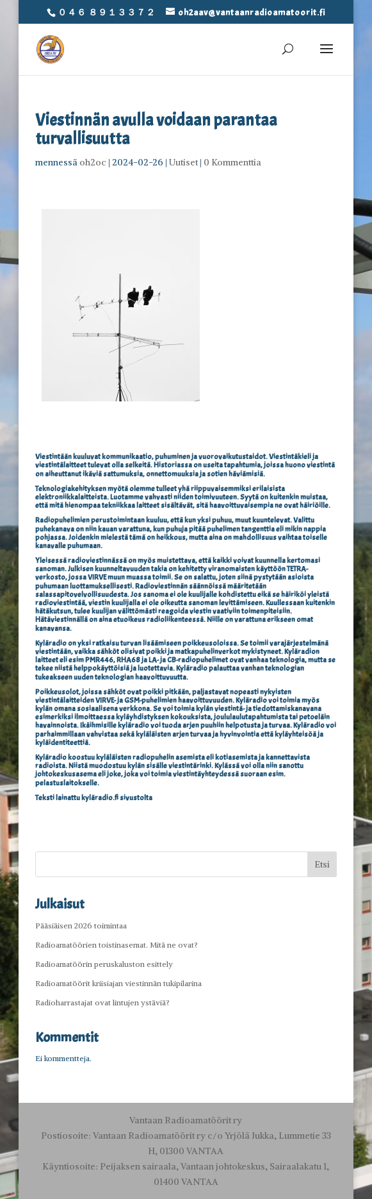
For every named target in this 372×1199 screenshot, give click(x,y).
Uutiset (183, 162)
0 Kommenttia (232, 162)
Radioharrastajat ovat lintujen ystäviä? (102, 1002)
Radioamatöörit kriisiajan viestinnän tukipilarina (118, 983)
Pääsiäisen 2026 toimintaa (81, 925)
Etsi (322, 864)
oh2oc (92, 162)
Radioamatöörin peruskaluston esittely (104, 964)
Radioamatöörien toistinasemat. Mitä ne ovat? (116, 945)
